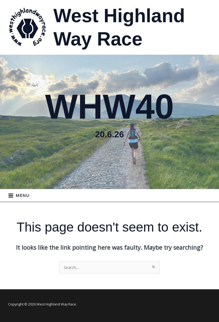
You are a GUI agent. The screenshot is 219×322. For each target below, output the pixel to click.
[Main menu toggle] (18, 195)
